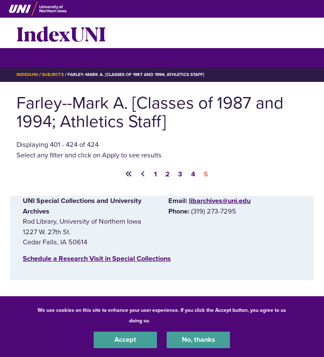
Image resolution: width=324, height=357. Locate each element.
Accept (125, 339)
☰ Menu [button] (31, 57)
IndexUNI (61, 33)
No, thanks (198, 339)
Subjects (52, 74)
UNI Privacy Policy (174, 321)
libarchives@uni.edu (220, 201)
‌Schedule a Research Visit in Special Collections (97, 258)
